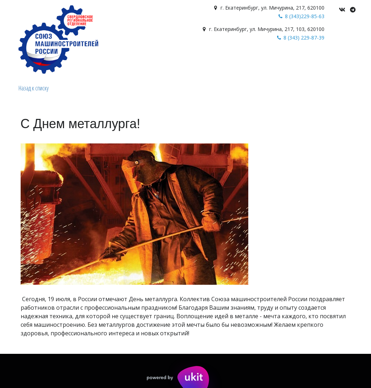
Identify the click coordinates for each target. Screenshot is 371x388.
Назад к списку (33, 88)
